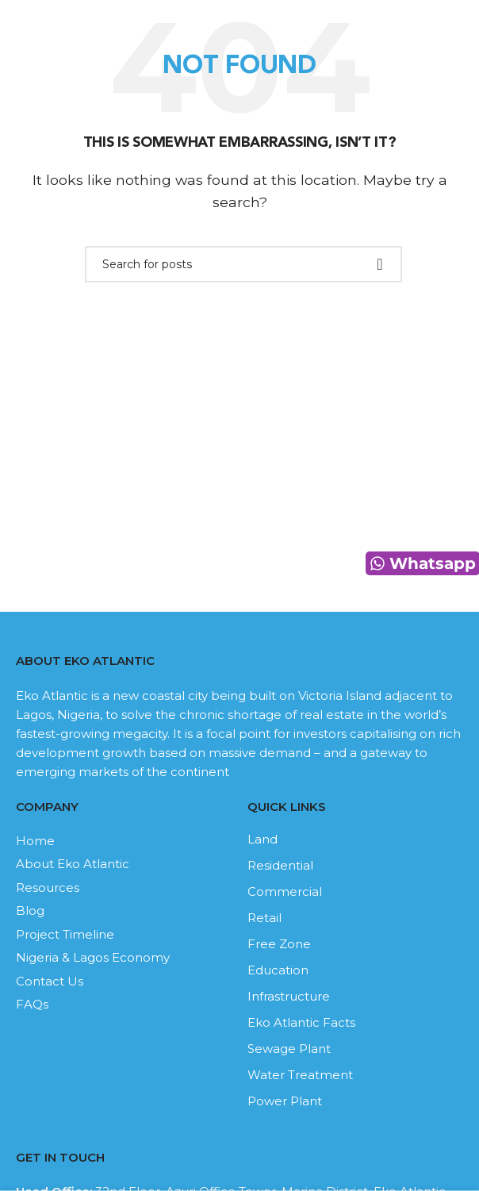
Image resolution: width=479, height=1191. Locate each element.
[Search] (243, 264)
